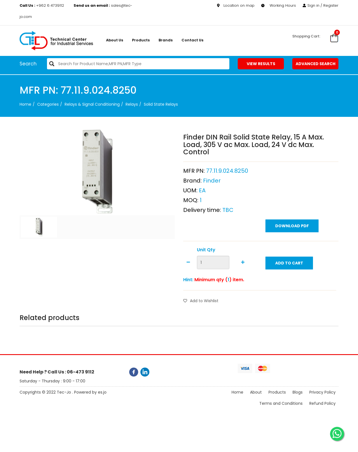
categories (48, 104)
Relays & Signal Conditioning (92, 104)
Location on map (236, 5)
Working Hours (278, 5)
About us (114, 40)
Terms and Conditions (281, 403)
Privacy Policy (322, 392)
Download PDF (292, 226)
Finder (212, 180)
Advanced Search (315, 64)
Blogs (298, 392)
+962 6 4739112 (42, 5)
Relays (132, 104)
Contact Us (192, 40)
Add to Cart (289, 263)
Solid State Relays (161, 104)
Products (141, 40)
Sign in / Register (320, 5)
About (256, 392)
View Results (261, 64)
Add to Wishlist (200, 301)
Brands (166, 40)
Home (25, 104)
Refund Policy (322, 403)
